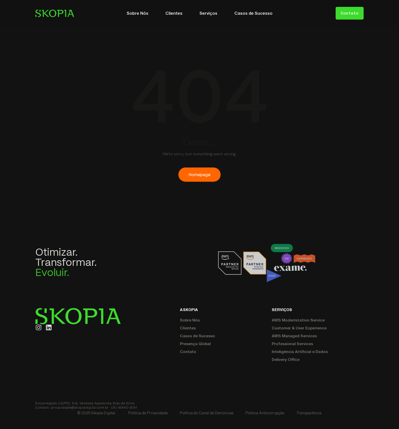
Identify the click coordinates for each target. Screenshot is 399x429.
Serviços (208, 13)
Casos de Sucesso (253, 13)
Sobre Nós (137, 13)
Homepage (199, 174)
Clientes (173, 13)
